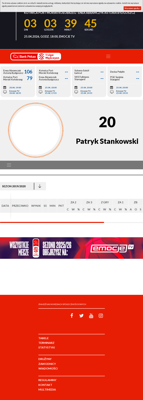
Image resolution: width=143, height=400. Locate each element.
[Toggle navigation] (108, 56)
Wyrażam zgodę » (132, 8)
